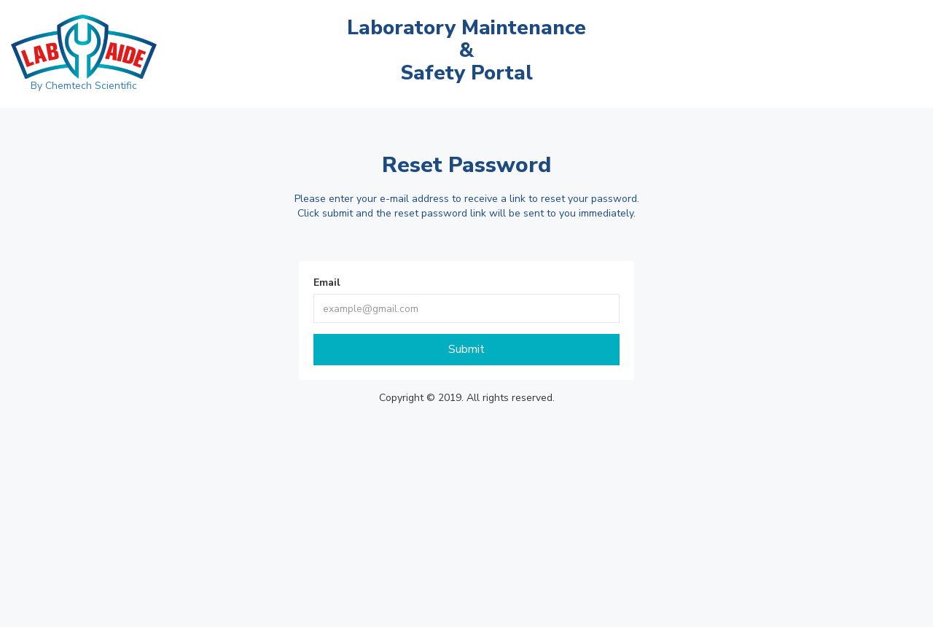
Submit (466, 349)
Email (326, 282)
